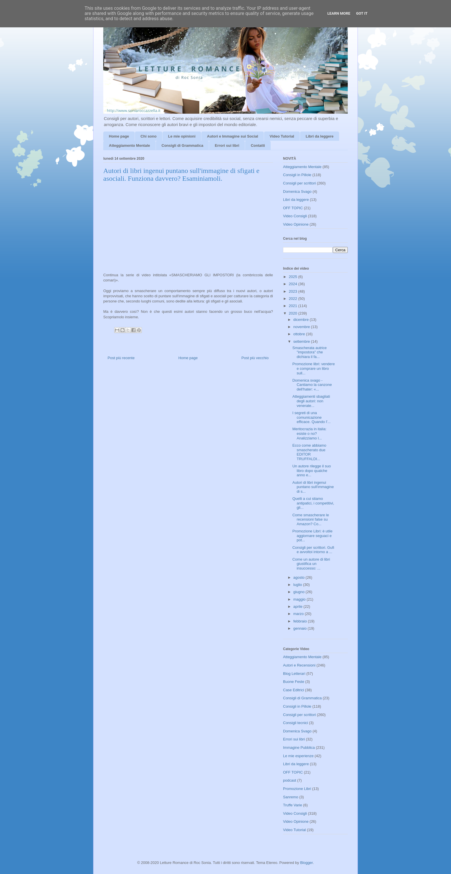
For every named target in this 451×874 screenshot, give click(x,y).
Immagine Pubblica (299, 747)
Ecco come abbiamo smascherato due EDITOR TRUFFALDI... (309, 452)
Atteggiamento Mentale (129, 145)
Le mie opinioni (181, 136)
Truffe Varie (292, 805)
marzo (299, 614)
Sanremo (290, 797)
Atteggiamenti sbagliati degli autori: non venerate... (311, 401)
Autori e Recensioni (299, 665)
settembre (302, 341)
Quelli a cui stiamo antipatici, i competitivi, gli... (313, 503)
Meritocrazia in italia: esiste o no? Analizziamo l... (309, 433)
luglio (298, 584)
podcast (289, 780)
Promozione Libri (297, 789)
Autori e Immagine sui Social (232, 136)
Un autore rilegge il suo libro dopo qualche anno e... (311, 470)
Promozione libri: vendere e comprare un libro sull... (313, 368)
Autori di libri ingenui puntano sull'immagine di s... (313, 487)
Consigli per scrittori (299, 183)
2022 (293, 298)
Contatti (258, 145)
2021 (293, 306)
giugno (299, 592)
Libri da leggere (320, 136)
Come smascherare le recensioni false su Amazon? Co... (310, 519)
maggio (300, 599)
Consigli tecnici (295, 723)
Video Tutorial (282, 136)
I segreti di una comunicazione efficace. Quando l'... (311, 417)
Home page (119, 136)
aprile (298, 606)
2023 (293, 291)
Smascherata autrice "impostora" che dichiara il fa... (309, 352)
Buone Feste (293, 681)
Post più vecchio (255, 358)
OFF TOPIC (293, 208)
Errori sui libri (227, 145)
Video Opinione (296, 224)
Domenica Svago (297, 191)
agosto (299, 577)
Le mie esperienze (298, 756)
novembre (302, 327)
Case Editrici (293, 690)
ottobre (299, 334)
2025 (293, 277)
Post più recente (121, 358)
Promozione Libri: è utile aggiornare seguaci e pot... (312, 535)
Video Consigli (295, 216)
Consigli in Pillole (297, 175)
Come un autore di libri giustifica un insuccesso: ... (311, 563)
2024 (293, 284)
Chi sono (149, 136)
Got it (362, 13)
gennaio (300, 628)
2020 (293, 313)
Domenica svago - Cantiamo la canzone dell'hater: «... (312, 384)
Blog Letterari (294, 673)
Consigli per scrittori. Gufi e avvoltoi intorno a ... (313, 549)
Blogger (306, 862)
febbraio (300, 621)
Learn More (338, 13)
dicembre (301, 319)
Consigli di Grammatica (182, 145)
